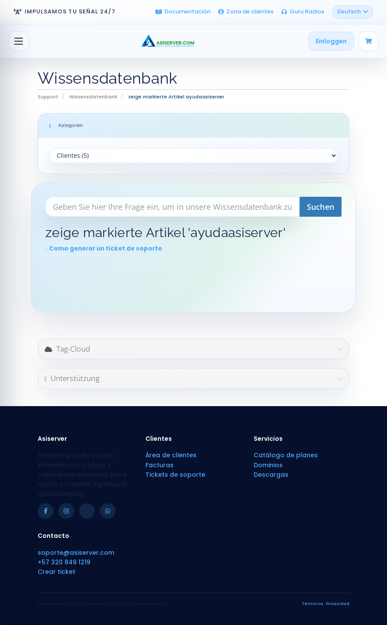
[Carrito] (368, 41)
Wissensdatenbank (93, 96)
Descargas (271, 474)
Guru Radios (302, 11)
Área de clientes (171, 455)
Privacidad (337, 603)
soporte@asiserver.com (76, 552)
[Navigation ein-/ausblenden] (19, 41)
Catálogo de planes (286, 455)
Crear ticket (56, 571)
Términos (312, 603)
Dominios (268, 465)
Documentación (182, 11)
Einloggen (331, 41)
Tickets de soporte (175, 474)
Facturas (159, 465)
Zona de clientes (246, 11)
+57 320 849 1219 (64, 562)
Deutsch (352, 11)
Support (48, 96)
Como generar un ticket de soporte (103, 248)
